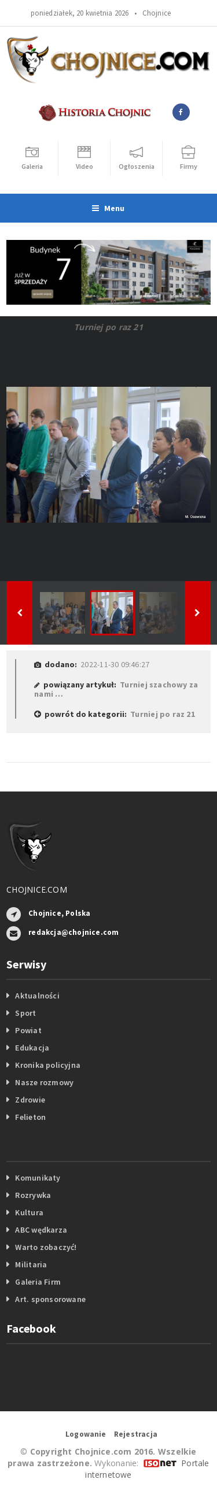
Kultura (29, 1212)
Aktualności (37, 995)
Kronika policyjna (47, 1065)
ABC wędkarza (41, 1230)
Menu (108, 208)
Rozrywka (33, 1195)
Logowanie (85, 1434)
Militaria (31, 1264)
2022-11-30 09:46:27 (114, 664)
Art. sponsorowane (50, 1299)
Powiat (28, 1030)
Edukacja (32, 1047)
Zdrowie (30, 1099)
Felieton (30, 1117)
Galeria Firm (38, 1282)
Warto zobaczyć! (45, 1247)
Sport (25, 1013)
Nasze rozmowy (44, 1082)
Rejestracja (135, 1434)
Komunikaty (37, 1177)
